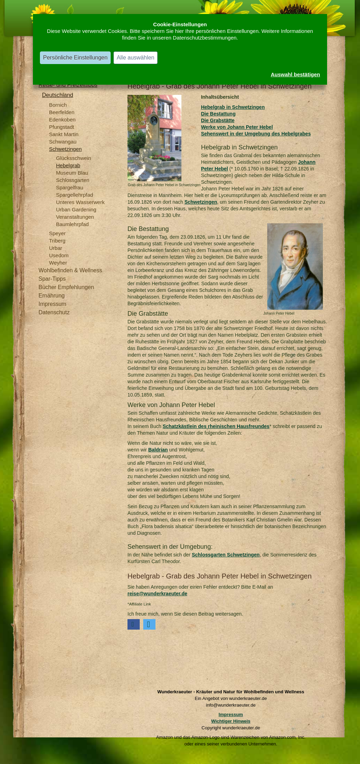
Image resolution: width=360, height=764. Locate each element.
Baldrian (158, 450)
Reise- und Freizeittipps (68, 85)
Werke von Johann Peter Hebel (237, 127)
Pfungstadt (61, 127)
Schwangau (62, 142)
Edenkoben (62, 119)
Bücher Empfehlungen (66, 287)
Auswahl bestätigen (295, 74)
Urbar (55, 248)
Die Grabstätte (218, 120)
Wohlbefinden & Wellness (70, 270)
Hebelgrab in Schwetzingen (233, 107)
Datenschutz (54, 312)
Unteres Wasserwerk (80, 202)
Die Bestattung (218, 114)
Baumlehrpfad (72, 224)
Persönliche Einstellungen (75, 58)
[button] (133, 624)
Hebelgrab (68, 165)
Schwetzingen (65, 149)
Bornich (58, 105)
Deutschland (57, 95)
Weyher (58, 263)
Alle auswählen (135, 58)
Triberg (57, 241)
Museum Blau (72, 173)
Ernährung (52, 296)
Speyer (57, 233)
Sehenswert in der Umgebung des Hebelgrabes (256, 133)
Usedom (59, 255)
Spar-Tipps (52, 279)
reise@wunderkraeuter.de (157, 593)
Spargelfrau (69, 187)
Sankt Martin (63, 134)
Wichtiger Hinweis (230, 721)
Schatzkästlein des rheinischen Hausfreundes (215, 426)
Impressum (52, 304)
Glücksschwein (73, 158)
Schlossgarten (72, 180)
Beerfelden (62, 112)
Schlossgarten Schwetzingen (226, 555)
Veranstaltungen (75, 217)
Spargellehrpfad (74, 195)
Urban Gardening (76, 209)
